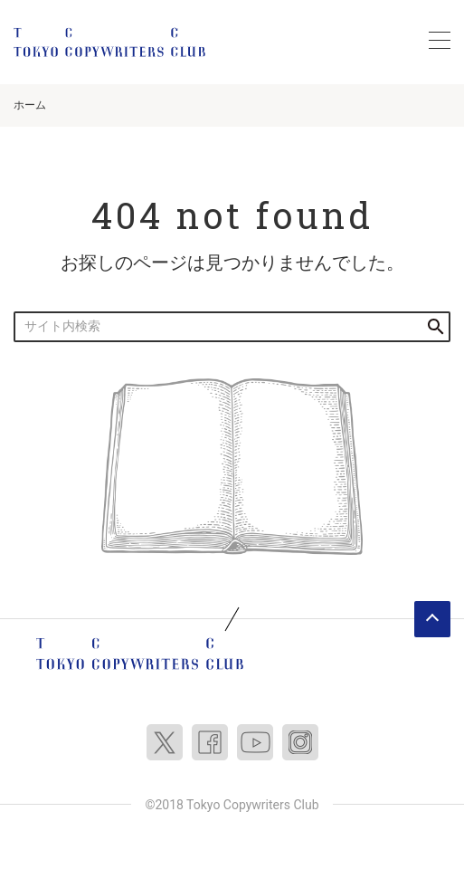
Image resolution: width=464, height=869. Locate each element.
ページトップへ (432, 619)
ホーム (30, 105)
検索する (435, 326)
